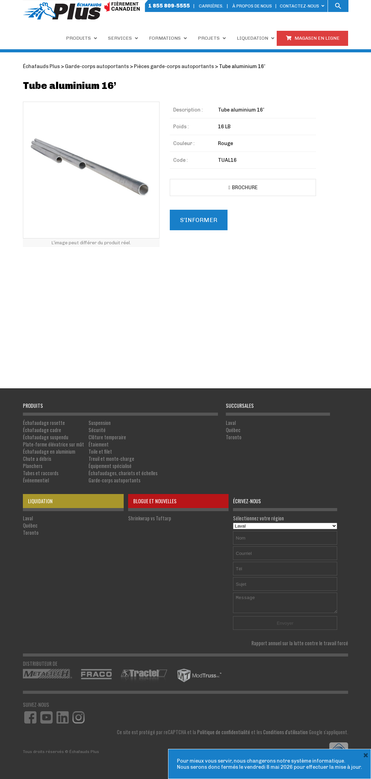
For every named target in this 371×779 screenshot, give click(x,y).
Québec (233, 429)
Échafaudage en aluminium (49, 451)
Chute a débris (37, 458)
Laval (231, 422)
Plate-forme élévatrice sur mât (53, 444)
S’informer (198, 220)
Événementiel (36, 480)
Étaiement (98, 444)
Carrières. (211, 6)
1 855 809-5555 (169, 5)
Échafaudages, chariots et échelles (122, 473)
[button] (338, 6)
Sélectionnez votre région (285, 522)
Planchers (32, 465)
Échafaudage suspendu (45, 437)
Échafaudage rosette (44, 422)
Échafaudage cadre (42, 429)
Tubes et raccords (40, 473)
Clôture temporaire (107, 437)
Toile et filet (100, 451)
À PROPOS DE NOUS (252, 6)
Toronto (234, 437)
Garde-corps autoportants (114, 480)
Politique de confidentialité (223, 732)
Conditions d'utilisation (285, 732)
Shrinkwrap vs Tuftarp (149, 518)
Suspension (99, 422)
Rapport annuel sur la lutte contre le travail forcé (299, 643)
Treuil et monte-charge (111, 458)
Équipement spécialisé (110, 465)
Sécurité (97, 429)
